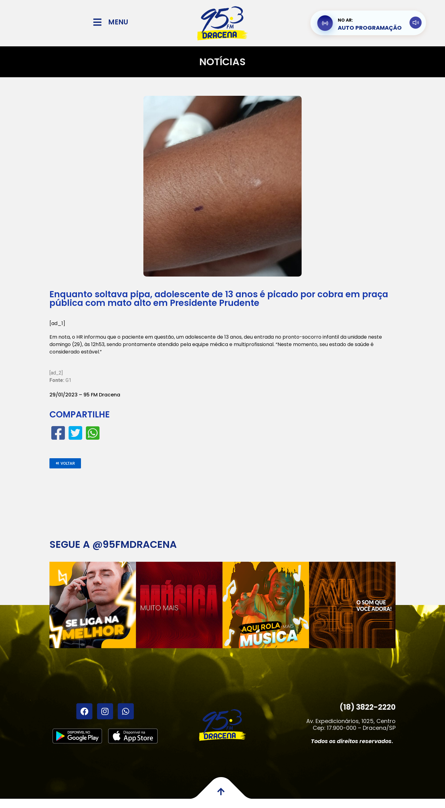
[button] (65, 463)
